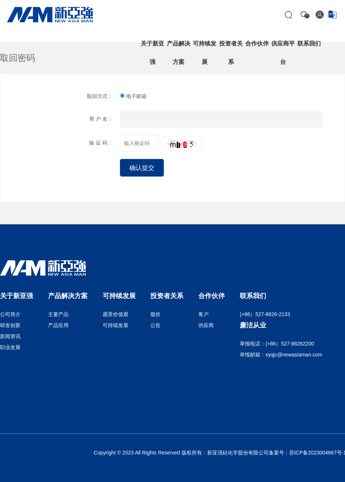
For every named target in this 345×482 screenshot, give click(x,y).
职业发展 (10, 347)
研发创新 (10, 325)
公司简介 (10, 314)
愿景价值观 (115, 314)
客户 (203, 314)
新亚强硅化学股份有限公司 (238, 453)
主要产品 (58, 314)
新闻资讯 (10, 336)
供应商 (206, 325)
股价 (155, 314)
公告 (155, 325)
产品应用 (58, 325)
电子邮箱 (133, 96)
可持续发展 (115, 325)
